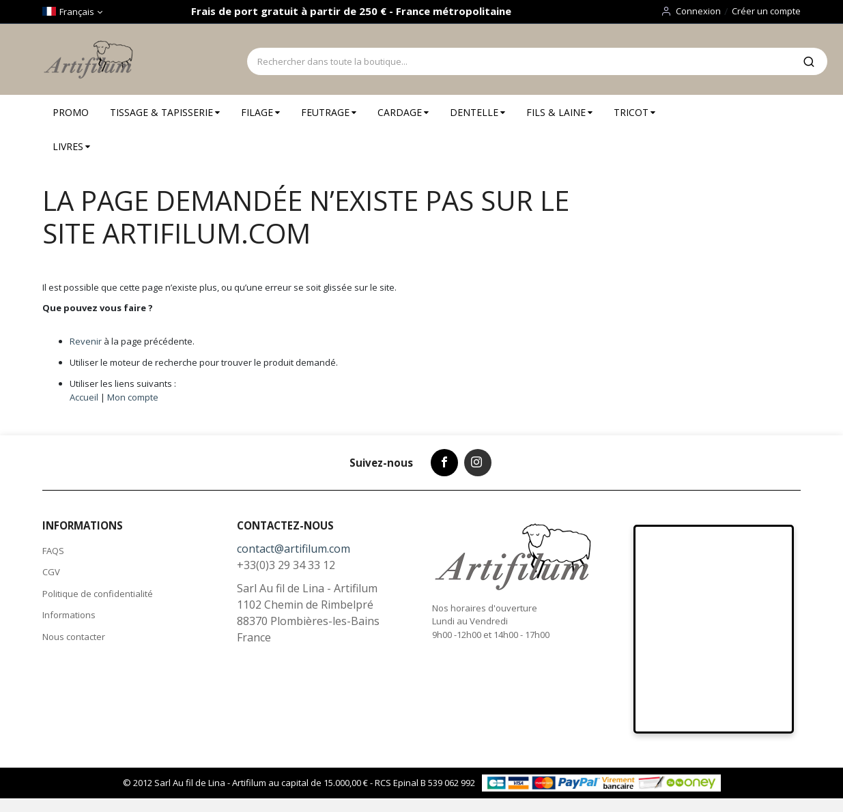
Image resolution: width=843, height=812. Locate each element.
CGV (51, 572)
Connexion (698, 11)
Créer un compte (766, 11)
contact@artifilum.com (293, 548)
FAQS (53, 551)
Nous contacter (73, 636)
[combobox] (518, 61)
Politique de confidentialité (97, 594)
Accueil (84, 397)
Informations (69, 615)
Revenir (86, 341)
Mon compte (132, 397)
